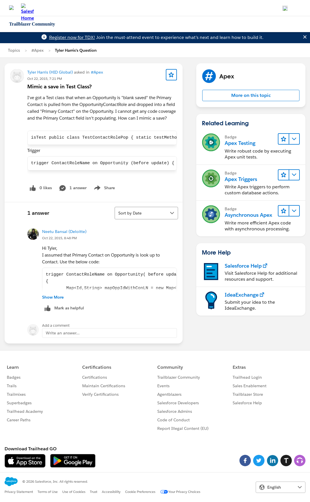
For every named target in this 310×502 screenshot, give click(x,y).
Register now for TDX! (72, 37)
